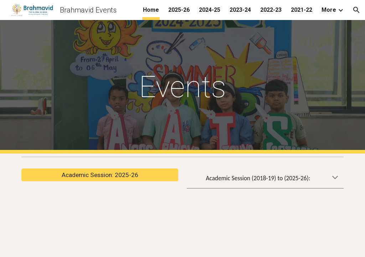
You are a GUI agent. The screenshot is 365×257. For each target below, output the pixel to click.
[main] (182, 87)
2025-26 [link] (179, 9)
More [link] (329, 9)
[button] (356, 10)
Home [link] (151, 9)
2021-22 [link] (301, 9)
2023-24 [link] (240, 9)
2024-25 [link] (209, 9)
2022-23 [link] (271, 9)
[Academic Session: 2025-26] (100, 175)
